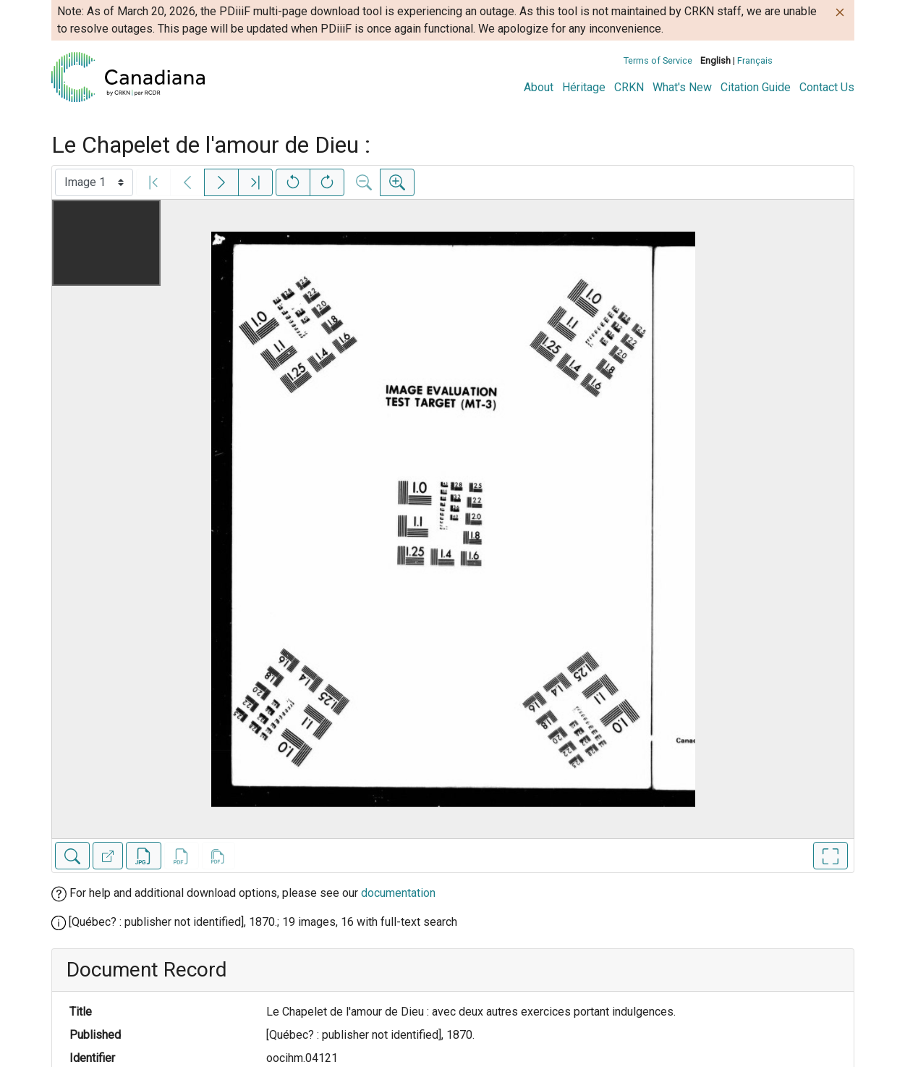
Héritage (584, 87)
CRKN (629, 87)
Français (755, 60)
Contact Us (826, 87)
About (538, 87)
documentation (398, 893)
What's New (682, 87)
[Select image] (94, 182)
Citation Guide (756, 87)
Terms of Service (658, 60)
